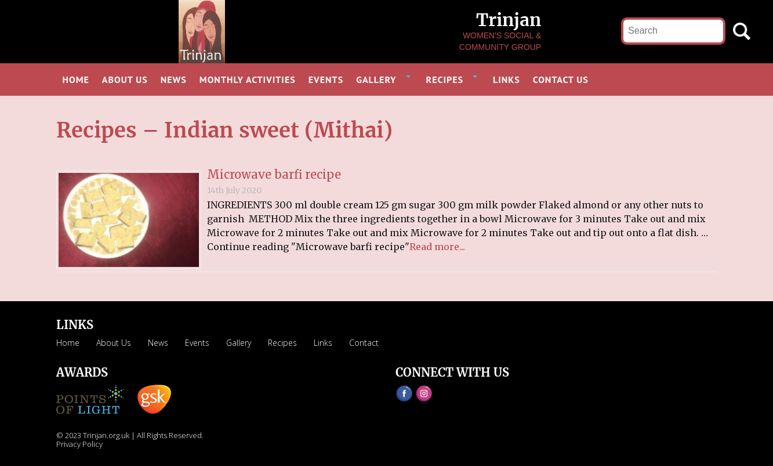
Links (323, 342)
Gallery (238, 342)
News (158, 342)
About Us (113, 342)
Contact (364, 342)
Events (197, 342)
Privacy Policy (79, 444)
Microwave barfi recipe (274, 174)
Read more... (437, 246)
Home (67, 342)
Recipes (282, 342)
